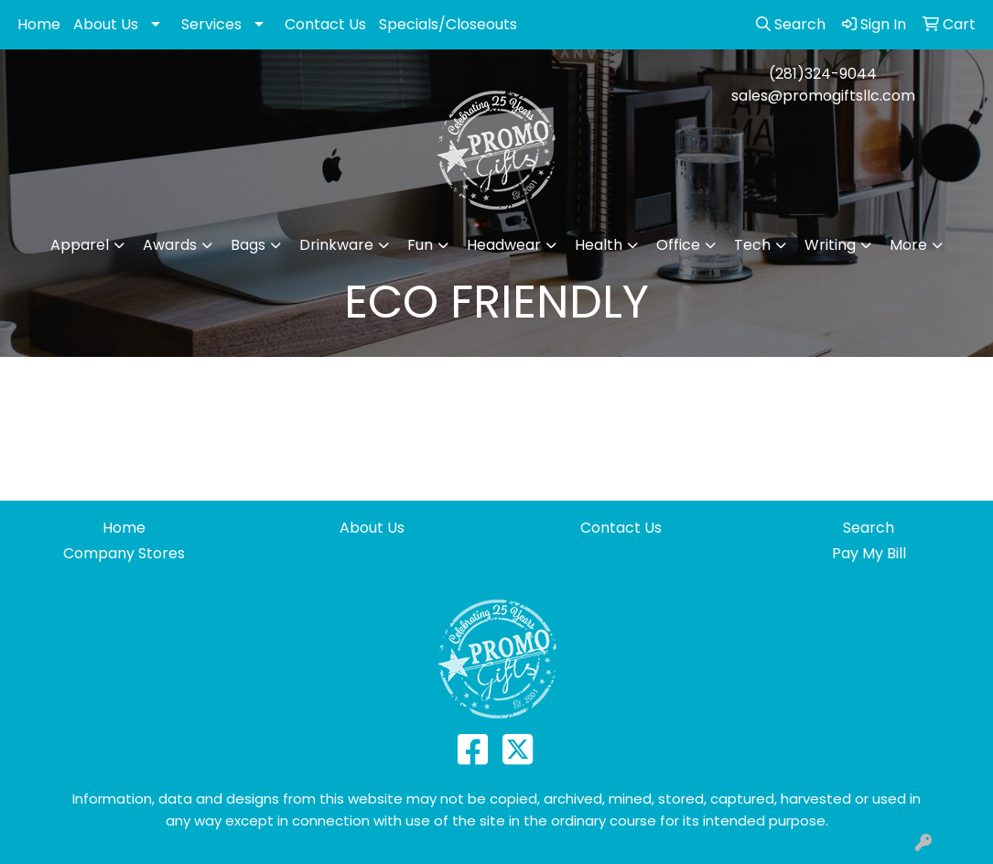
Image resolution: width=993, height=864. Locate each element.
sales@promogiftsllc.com (823, 95)
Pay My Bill (869, 553)
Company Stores (124, 553)
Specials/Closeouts (448, 24)
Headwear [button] (504, 244)
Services (211, 24)
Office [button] (678, 244)
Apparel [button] (79, 244)
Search (868, 527)
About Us (105, 24)
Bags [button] (248, 244)
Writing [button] (830, 244)
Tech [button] (752, 244)
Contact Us (325, 24)
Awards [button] (170, 244)
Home (38, 24)
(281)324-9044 (823, 73)
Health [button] (598, 244)
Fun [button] (420, 244)
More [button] (908, 244)
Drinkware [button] (336, 244)
